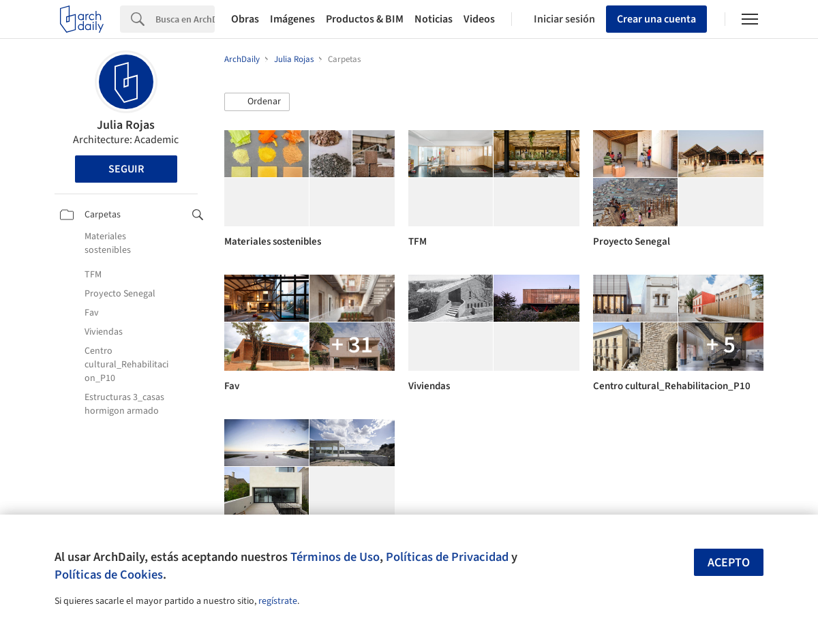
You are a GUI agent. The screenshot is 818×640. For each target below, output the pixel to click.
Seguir (126, 169)
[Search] (185, 19)
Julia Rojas (126, 125)
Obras (245, 19)
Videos (479, 19)
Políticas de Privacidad (447, 557)
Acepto (729, 562)
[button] (257, 102)
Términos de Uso (335, 557)
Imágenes (292, 19)
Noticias (433, 19)
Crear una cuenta (656, 19)
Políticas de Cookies (109, 574)
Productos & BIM (365, 19)
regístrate (277, 601)
